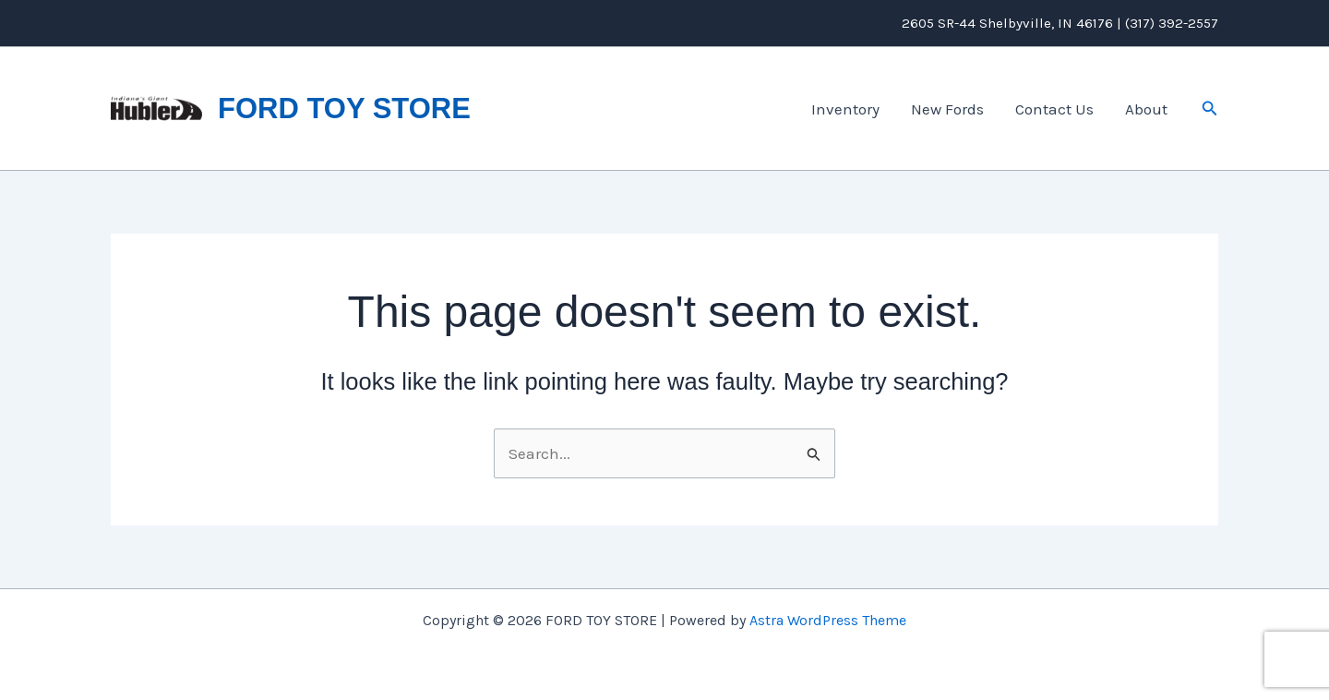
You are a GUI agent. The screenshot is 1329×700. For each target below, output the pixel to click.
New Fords (947, 109)
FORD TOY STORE (344, 108)
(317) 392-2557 (1171, 23)
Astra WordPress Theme (827, 620)
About (1146, 109)
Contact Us (1054, 109)
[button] (1210, 109)
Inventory (845, 109)
